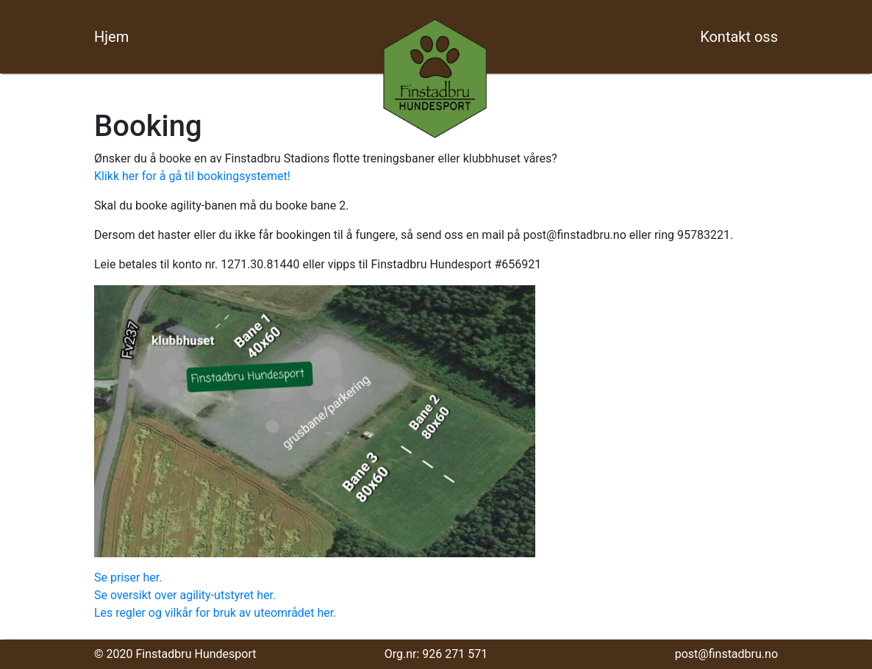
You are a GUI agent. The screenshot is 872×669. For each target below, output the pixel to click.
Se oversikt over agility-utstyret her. (185, 595)
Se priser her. (128, 577)
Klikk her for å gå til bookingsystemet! (192, 176)
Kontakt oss (739, 37)
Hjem (111, 37)
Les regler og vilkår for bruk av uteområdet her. (215, 613)
